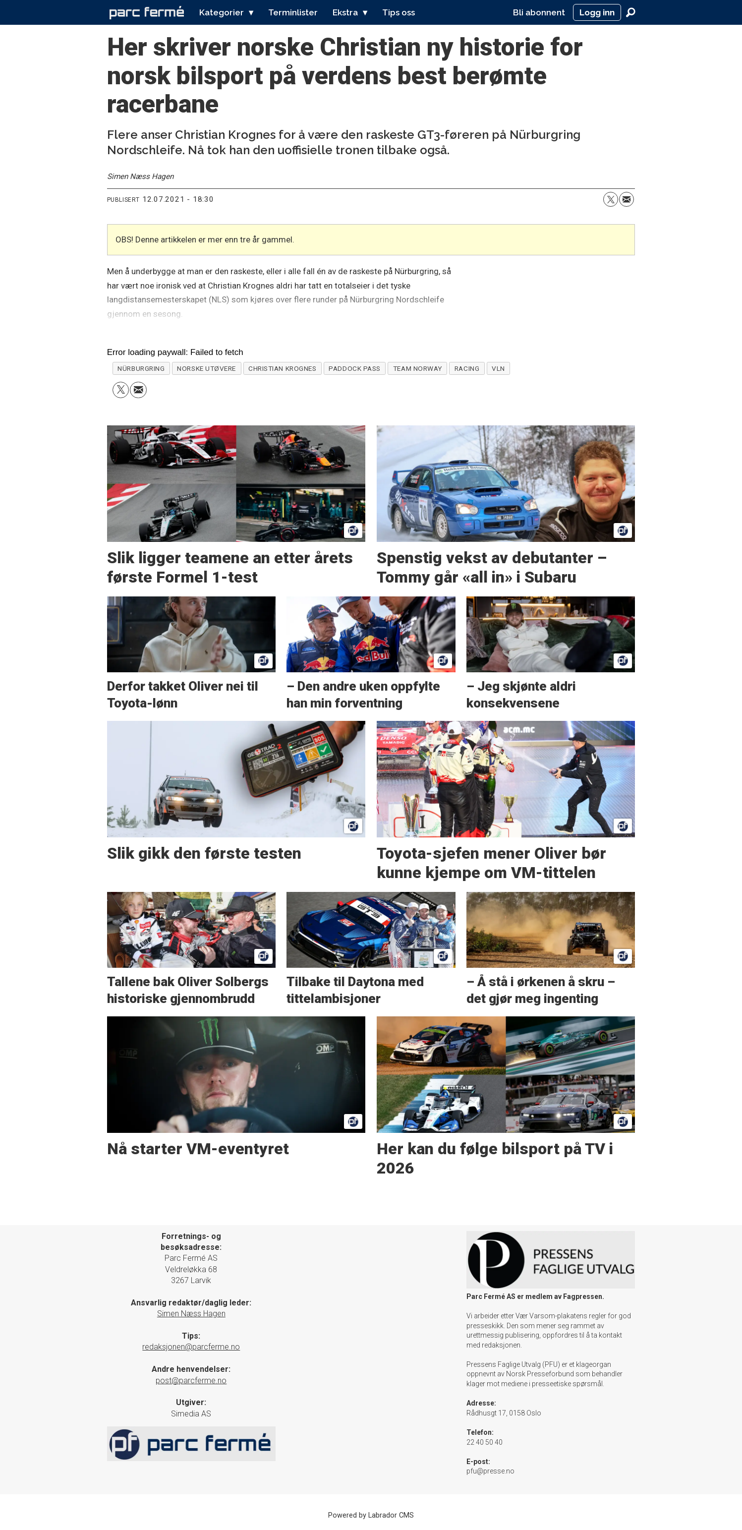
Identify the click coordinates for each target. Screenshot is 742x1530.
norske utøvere (206, 368)
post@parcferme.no (191, 1380)
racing (467, 368)
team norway (417, 368)
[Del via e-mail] (626, 199)
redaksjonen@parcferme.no (191, 1347)
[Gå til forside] (147, 12)
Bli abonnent (539, 12)
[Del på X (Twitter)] (610, 199)
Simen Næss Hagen (191, 1313)
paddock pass (355, 368)
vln (498, 368)
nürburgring (141, 368)
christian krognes (282, 368)
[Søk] (631, 12)
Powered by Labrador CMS (371, 1515)
